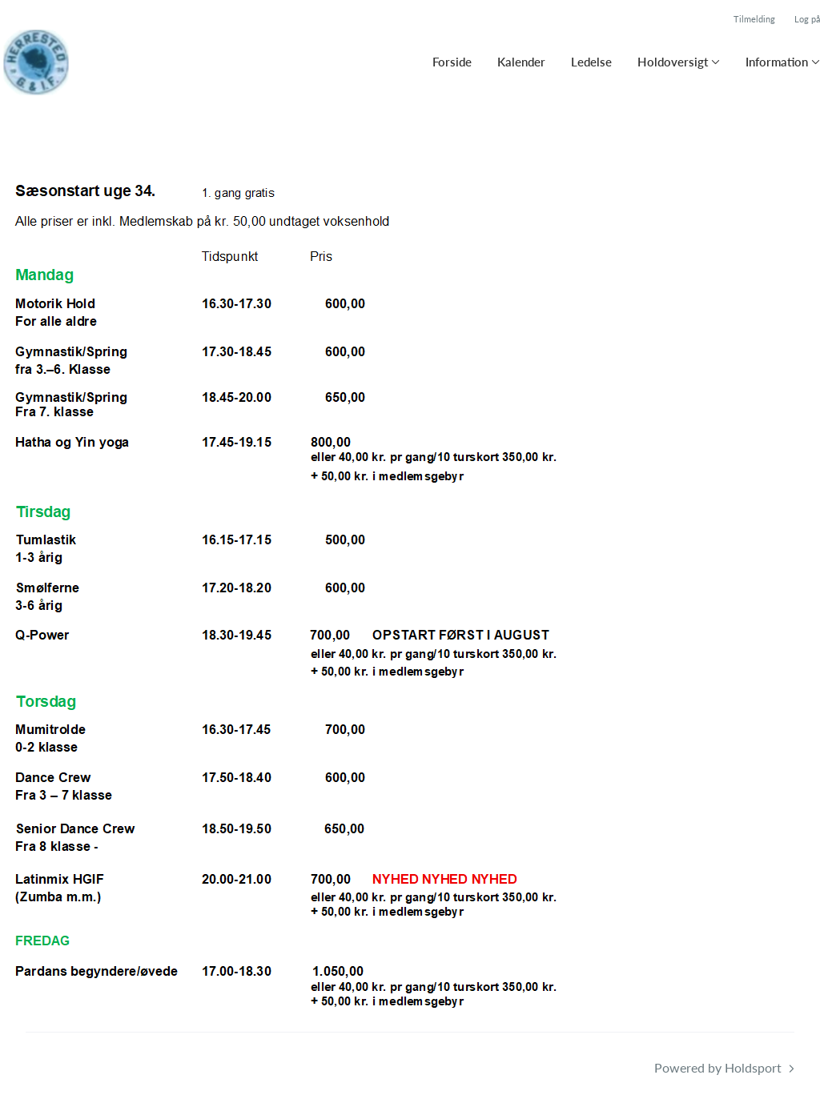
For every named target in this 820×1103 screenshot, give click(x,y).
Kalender (521, 61)
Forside (452, 61)
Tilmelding (754, 19)
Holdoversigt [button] (672, 61)
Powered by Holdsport (718, 1067)
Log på (807, 19)
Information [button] (777, 61)
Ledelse (591, 61)
